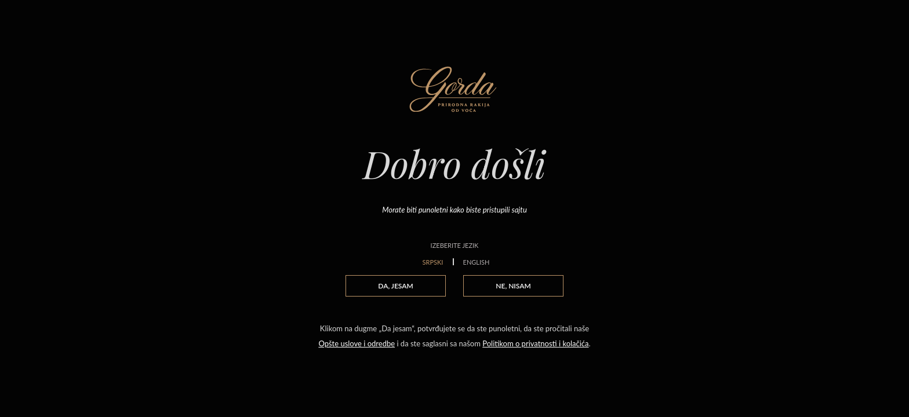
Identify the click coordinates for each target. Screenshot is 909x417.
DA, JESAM (395, 285)
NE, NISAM (513, 285)
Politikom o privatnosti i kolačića (535, 343)
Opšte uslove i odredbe (356, 343)
